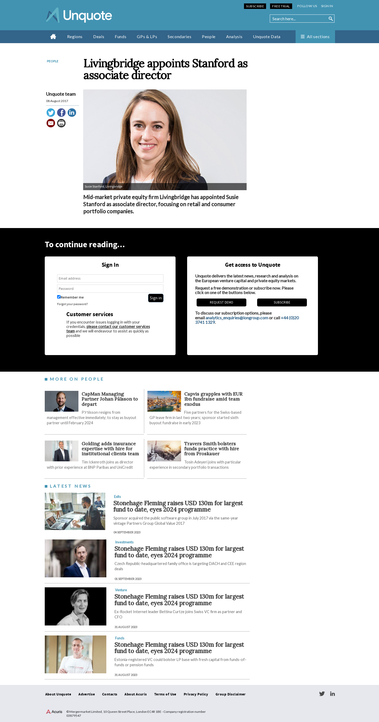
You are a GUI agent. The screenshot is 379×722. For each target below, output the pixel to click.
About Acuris (135, 694)
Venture (121, 590)
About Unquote (58, 694)
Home (53, 36)
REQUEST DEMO (221, 302)
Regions (75, 36)
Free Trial (281, 6)
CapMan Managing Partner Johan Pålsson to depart (110, 399)
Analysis (234, 36)
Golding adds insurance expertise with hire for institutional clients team (110, 449)
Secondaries (179, 36)
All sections (318, 36)
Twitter (322, 694)
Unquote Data (267, 36)
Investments (124, 542)
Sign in (327, 6)
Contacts (109, 694)
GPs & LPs (147, 36)
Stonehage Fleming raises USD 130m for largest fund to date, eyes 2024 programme (178, 506)
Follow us (307, 6)
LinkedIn (332, 694)
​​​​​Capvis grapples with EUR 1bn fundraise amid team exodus (213, 399)
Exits (117, 496)
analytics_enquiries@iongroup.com (237, 317)
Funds (120, 36)
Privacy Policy (196, 694)
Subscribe (255, 6)
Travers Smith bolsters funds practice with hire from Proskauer (211, 449)
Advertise (86, 694)
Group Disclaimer (231, 694)
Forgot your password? (72, 304)
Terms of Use (165, 694)
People (209, 36)
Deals (98, 36)
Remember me (70, 297)
